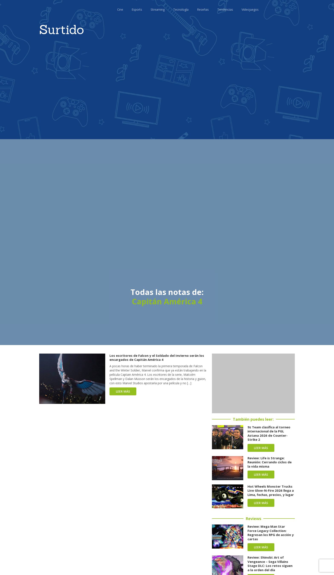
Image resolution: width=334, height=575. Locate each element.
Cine (120, 9)
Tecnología (181, 9)
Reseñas (203, 9)
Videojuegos (250, 9)
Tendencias (225, 9)
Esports (137, 9)
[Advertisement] (253, 383)
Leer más (123, 391)
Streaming (158, 9)
